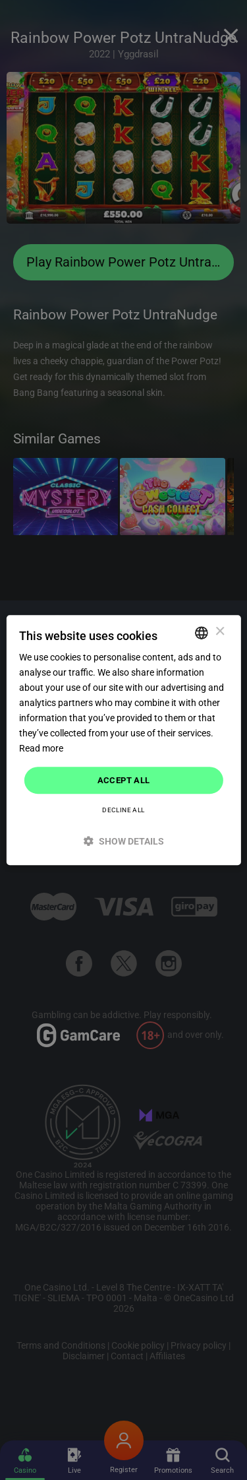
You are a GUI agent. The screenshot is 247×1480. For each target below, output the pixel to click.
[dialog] (123, 740)
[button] (123, 841)
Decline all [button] (123, 810)
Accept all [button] (123, 780)
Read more (41, 749)
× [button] (220, 632)
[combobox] (201, 632)
